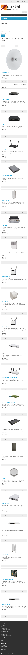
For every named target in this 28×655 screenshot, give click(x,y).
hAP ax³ (4, 150)
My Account (3, 645)
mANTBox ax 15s (6, 554)
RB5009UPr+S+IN (6, 427)
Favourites (3, 648)
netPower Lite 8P (6, 251)
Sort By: (3, 45)
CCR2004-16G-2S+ (6, 528)
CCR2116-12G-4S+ (6, 604)
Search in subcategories (5, 31)
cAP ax (3, 478)
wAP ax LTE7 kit (5, 200)
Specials (3, 641)
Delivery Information (5, 626)
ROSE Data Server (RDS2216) (8, 402)
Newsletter (3, 649)
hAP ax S (4, 124)
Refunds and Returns (6, 635)
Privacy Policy (4, 628)
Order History (4, 646)
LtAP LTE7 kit (5, 225)
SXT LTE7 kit (5, 301)
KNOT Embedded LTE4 (7, 175)
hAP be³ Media (5, 99)
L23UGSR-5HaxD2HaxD (7, 579)
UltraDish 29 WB (5, 72)
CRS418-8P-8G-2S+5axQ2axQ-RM (9, 377)
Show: (17, 45)
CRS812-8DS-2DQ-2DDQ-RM (8, 352)
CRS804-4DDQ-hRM (6, 503)
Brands (2, 640)
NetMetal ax (5, 453)
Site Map (3, 637)
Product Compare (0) (5, 43)
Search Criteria (3, 25)
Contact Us (14, 1)
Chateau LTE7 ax (6, 276)
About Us (3, 625)
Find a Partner (4, 634)
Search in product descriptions (7, 33)
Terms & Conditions (5, 629)
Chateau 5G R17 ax (6, 326)
